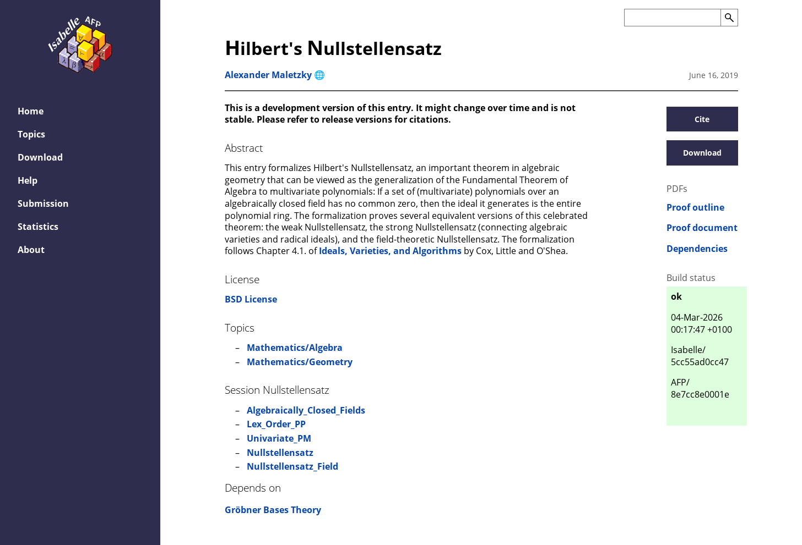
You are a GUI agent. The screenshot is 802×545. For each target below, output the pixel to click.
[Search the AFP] (672, 17)
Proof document (702, 228)
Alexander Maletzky (268, 75)
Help (27, 180)
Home (31, 111)
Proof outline (695, 207)
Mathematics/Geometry (300, 362)
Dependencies (697, 249)
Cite (702, 119)
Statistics (38, 227)
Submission (43, 203)
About (31, 250)
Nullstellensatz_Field (292, 466)
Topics (31, 134)
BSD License (251, 299)
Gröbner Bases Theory (273, 510)
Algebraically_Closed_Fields (306, 410)
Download (40, 157)
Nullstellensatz (280, 453)
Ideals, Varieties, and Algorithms (390, 251)
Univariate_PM (279, 438)
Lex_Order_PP (276, 424)
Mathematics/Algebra (295, 348)
